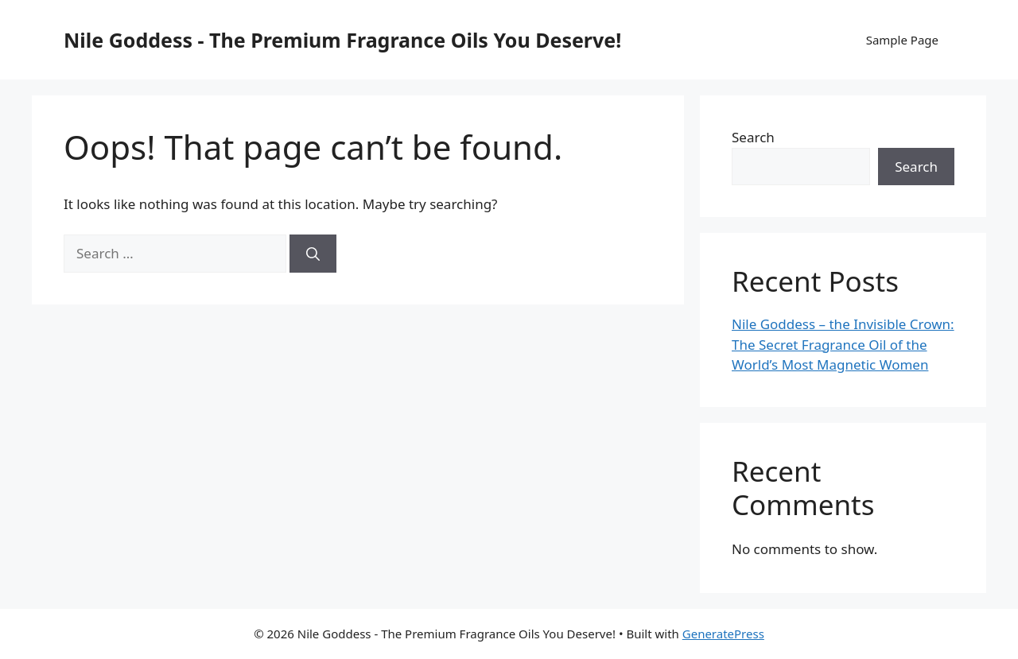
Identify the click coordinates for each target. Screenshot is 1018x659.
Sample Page (902, 40)
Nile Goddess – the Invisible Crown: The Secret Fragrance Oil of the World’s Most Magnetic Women (843, 344)
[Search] (312, 254)
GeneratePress (723, 634)
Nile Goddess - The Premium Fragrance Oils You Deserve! (342, 39)
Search (753, 137)
